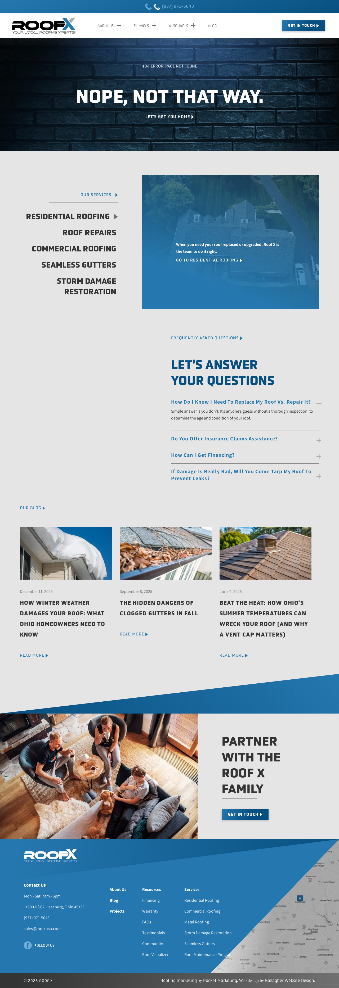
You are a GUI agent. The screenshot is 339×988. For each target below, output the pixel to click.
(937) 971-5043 (169, 6)
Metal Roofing (196, 922)
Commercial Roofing (74, 249)
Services (141, 26)
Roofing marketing (178, 980)
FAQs (146, 922)
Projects (117, 911)
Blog (212, 26)
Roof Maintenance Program (208, 954)
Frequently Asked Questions (205, 337)
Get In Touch (301, 25)
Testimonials (153, 933)
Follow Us (44, 945)
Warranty (150, 911)
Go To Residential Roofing (207, 260)
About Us (105, 26)
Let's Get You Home (167, 116)
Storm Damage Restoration (86, 286)
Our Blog (30, 507)
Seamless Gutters (79, 265)
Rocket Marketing (220, 980)
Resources (178, 26)
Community (152, 943)
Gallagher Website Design (289, 980)
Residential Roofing (72, 216)
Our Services (96, 194)
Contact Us (35, 885)
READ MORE (32, 655)
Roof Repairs (89, 232)
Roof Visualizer (155, 954)
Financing (151, 900)
